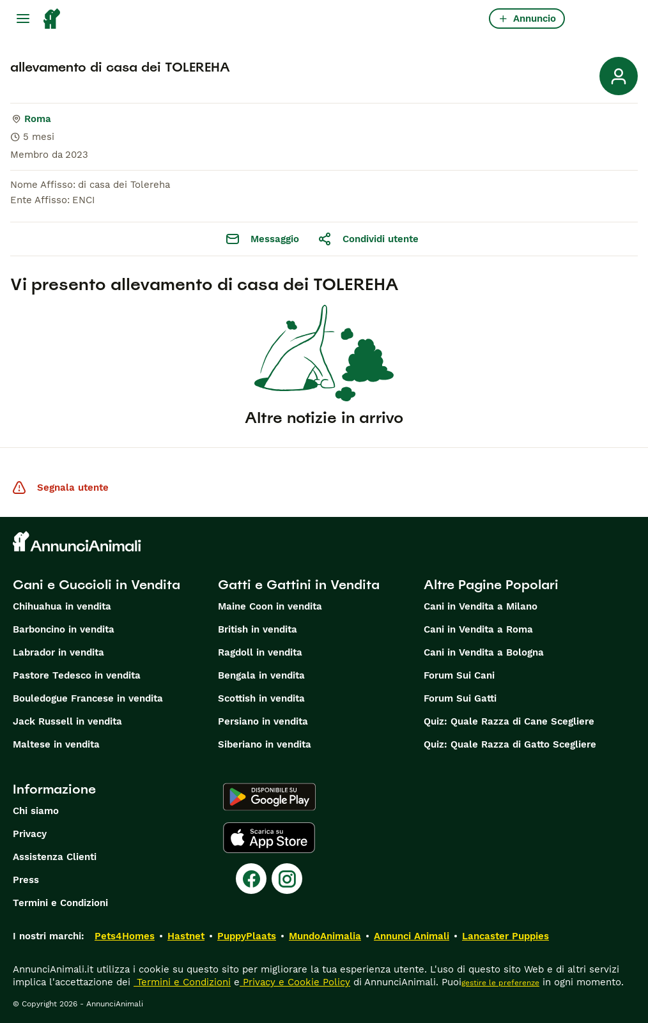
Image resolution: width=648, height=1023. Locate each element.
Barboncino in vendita (63, 629)
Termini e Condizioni (60, 903)
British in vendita (257, 629)
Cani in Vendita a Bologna (484, 652)
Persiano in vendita (263, 721)
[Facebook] (251, 878)
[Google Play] (269, 796)
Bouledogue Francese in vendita (88, 698)
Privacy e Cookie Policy (295, 982)
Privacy (30, 834)
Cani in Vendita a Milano (480, 606)
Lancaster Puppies (505, 936)
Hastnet (185, 936)
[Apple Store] (269, 837)
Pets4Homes (125, 936)
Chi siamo (36, 811)
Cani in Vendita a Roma (478, 629)
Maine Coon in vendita (270, 606)
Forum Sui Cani (459, 675)
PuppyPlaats (246, 936)
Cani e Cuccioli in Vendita (96, 584)
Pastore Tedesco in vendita (77, 675)
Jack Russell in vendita (67, 721)
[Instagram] (287, 878)
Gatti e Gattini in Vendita (299, 584)
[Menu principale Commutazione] (23, 18)
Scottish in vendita (261, 698)
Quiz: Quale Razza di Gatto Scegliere (510, 744)
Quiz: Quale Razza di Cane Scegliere (509, 721)
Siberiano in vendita (264, 744)
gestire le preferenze (500, 982)
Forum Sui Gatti (460, 698)
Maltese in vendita (56, 744)
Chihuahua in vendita (62, 606)
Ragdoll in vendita (260, 652)
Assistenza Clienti (54, 857)
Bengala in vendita (261, 675)
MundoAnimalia (325, 936)
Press (26, 880)
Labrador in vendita (58, 652)
